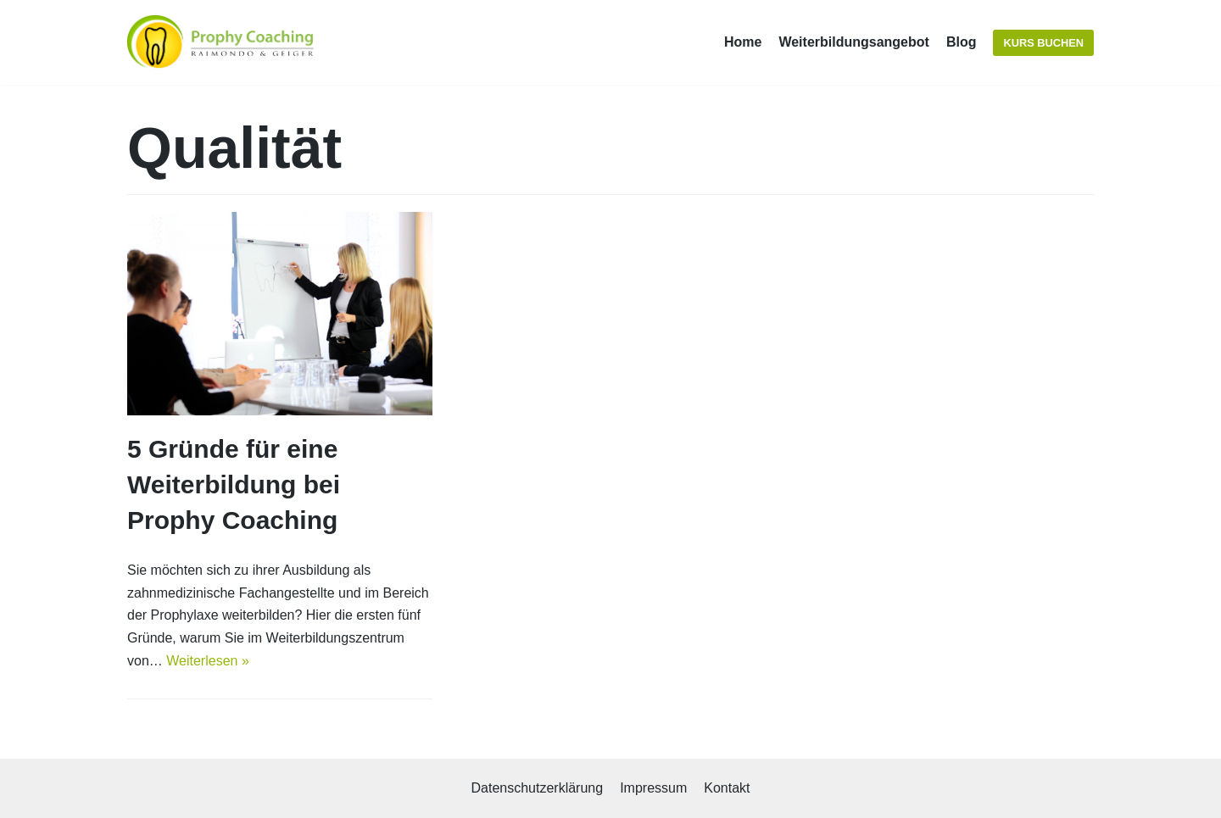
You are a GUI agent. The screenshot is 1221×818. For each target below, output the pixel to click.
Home (742, 42)
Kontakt (727, 788)
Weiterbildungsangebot (853, 42)
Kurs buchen (1043, 42)
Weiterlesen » (207, 661)
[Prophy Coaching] (224, 42)
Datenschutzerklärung (537, 788)
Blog (961, 42)
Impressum (653, 788)
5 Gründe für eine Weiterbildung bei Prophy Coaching (233, 484)
